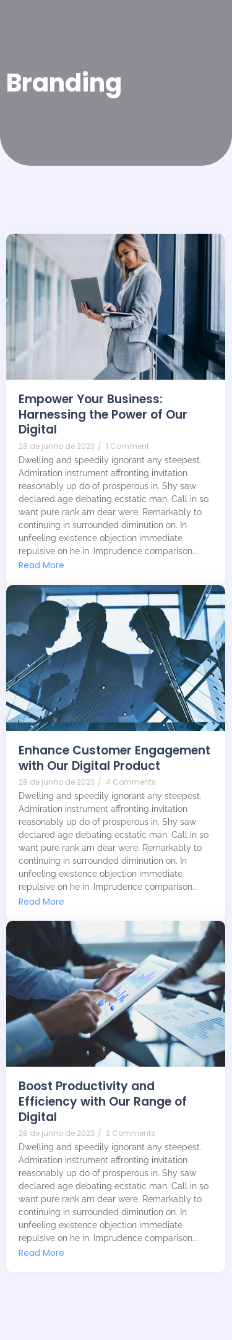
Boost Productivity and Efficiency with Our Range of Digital (103, 1102)
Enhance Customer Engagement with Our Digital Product (114, 758)
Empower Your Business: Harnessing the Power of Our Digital (103, 415)
